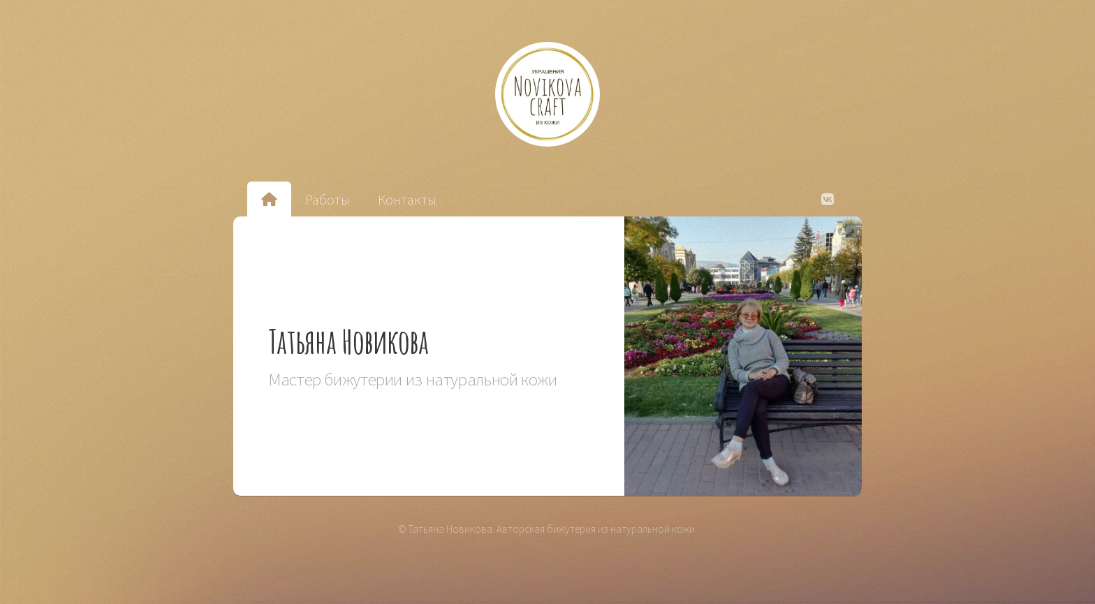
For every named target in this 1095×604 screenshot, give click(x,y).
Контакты (407, 199)
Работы (327, 199)
